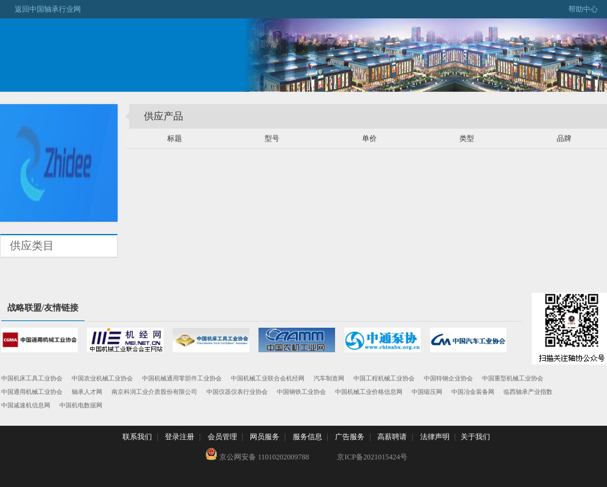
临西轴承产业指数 (527, 391)
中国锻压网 (427, 391)
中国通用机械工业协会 (31, 391)
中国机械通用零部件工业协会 (182, 378)
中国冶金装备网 (472, 391)
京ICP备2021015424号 (372, 457)
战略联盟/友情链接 (42, 307)
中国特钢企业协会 (448, 378)
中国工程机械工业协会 (384, 378)
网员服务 (264, 436)
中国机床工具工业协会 (31, 378)
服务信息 (307, 436)
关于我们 (475, 436)
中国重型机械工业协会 (512, 378)
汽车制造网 (329, 378)
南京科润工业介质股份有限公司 (154, 391)
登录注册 (179, 436)
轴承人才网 (87, 391)
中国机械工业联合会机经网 (267, 378)
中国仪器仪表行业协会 (237, 391)
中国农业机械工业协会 (102, 378)
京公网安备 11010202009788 (257, 454)
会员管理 (222, 436)
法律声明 (435, 436)
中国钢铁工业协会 (301, 391)
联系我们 (137, 436)
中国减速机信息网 (25, 405)
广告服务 (349, 436)
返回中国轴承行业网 (40, 9)
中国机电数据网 (80, 405)
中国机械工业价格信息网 (368, 391)
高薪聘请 (392, 436)
